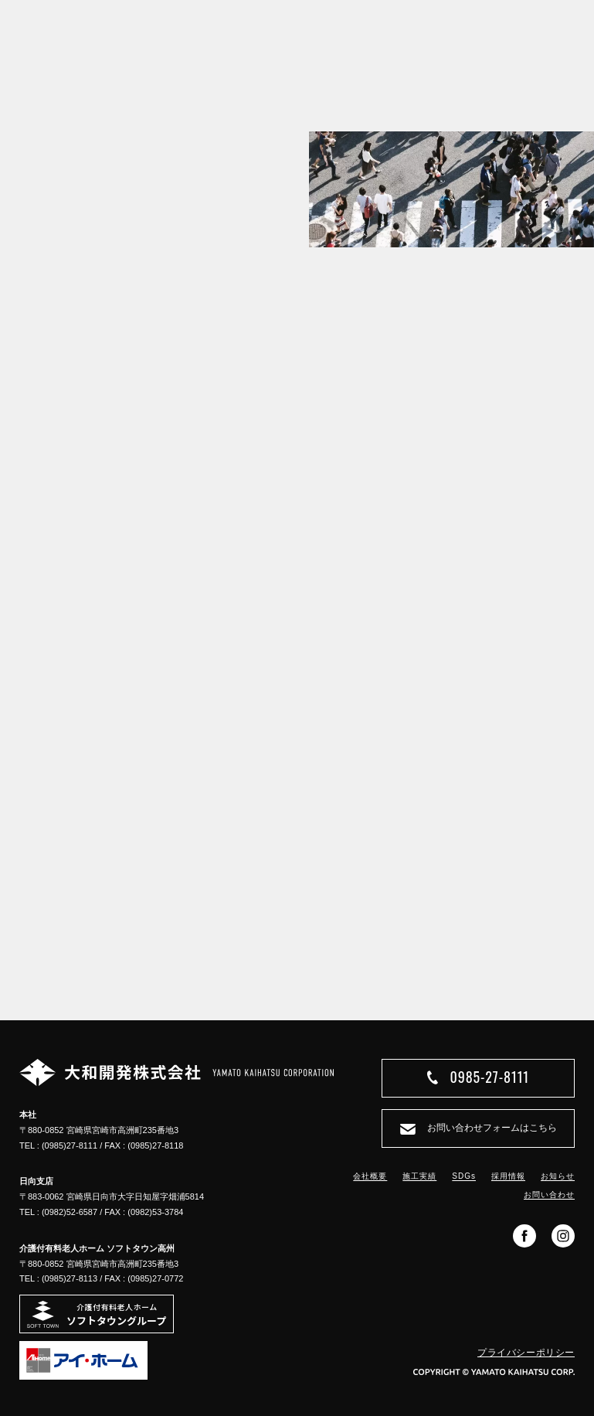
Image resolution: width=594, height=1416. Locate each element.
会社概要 (370, 1176)
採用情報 (508, 1176)
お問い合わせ (549, 1194)
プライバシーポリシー (526, 1352)
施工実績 (419, 1176)
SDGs (464, 1176)
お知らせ (558, 1176)
